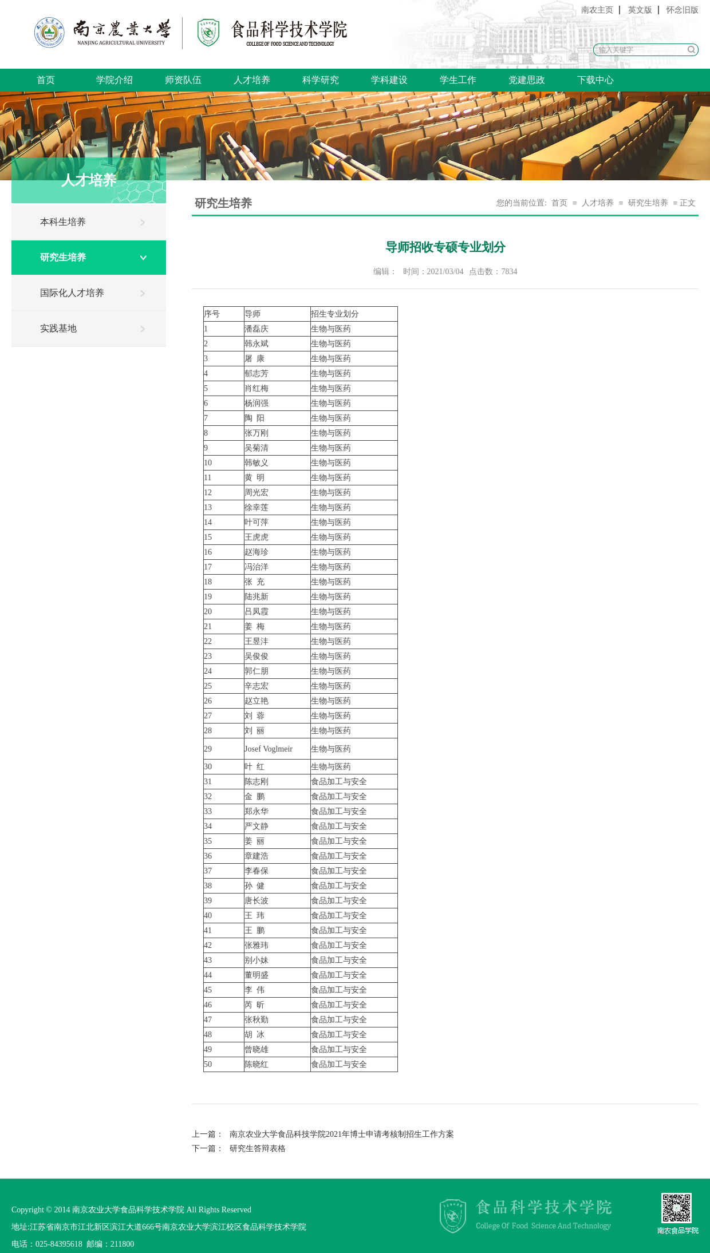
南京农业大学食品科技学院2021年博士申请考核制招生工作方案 (323, 1134)
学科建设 (389, 80)
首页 (46, 80)
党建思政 (526, 80)
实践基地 (58, 328)
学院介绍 (114, 80)
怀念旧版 (682, 10)
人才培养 (252, 80)
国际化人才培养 (72, 293)
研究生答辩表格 (239, 1148)
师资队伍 (183, 80)
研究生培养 (63, 257)
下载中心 (595, 80)
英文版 (640, 10)
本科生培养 (63, 222)
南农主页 (597, 10)
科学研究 (320, 80)
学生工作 (458, 80)
